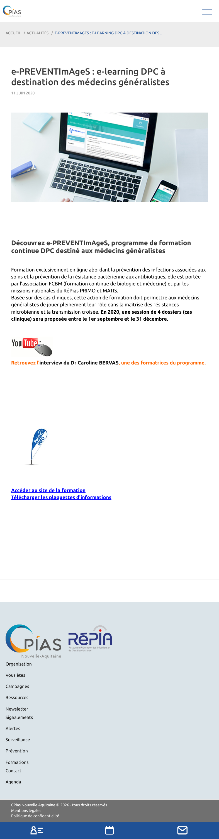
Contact (13, 770)
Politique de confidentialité (35, 816)
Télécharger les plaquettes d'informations (61, 497)
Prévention (17, 751)
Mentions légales (26, 810)
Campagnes (17, 686)
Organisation (19, 664)
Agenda (13, 782)
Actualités (37, 33)
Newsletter (17, 709)
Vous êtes (15, 675)
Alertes (13, 728)
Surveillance (18, 739)
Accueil (13, 33)
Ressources (17, 697)
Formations (17, 762)
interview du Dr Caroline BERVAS (79, 363)
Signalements (19, 717)
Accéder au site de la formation (48, 490)
